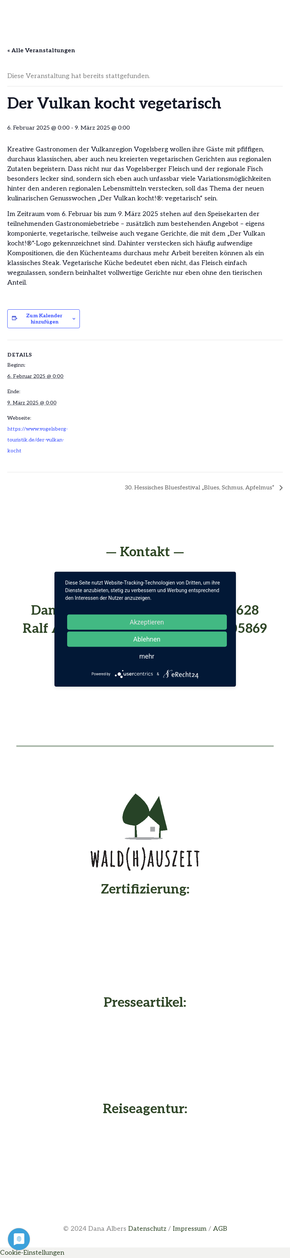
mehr (146, 656)
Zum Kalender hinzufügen (44, 319)
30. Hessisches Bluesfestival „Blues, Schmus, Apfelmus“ (200, 487)
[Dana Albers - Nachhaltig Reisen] (145, 1161)
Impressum (190, 1229)
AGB (220, 1229)
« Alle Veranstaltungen (41, 50)
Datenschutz (147, 1229)
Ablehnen (146, 639)
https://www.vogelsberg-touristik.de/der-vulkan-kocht (37, 440)
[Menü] (145, 13)
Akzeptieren (147, 622)
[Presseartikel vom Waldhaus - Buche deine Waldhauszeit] (145, 1054)
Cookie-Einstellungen (32, 1253)
